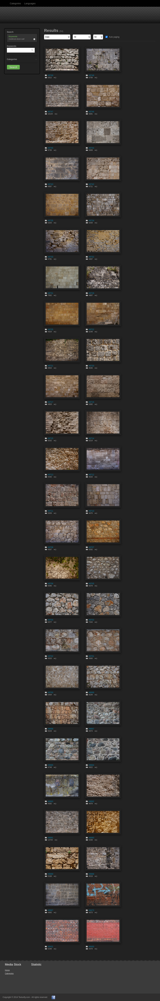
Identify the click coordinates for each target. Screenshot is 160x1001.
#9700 (50, 692)
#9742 (91, 184)
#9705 (91, 583)
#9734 (91, 220)
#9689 (50, 874)
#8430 (91, 946)
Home (7, 970)
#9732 (91, 257)
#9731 (50, 293)
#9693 (50, 801)
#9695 (50, 765)
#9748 (91, 75)
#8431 (50, 946)
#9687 (50, 910)
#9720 (91, 366)
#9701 (91, 656)
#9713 (50, 475)
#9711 (50, 511)
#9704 (50, 620)
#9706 (50, 583)
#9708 (50, 547)
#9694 (91, 765)
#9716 (91, 402)
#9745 (50, 148)
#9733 (50, 257)
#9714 (91, 438)
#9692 (91, 801)
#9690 (91, 838)
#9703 (91, 620)
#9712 (91, 475)
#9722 (91, 329)
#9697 (91, 729)
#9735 (50, 220)
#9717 (50, 402)
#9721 (50, 366)
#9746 (91, 112)
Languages (30, 3)
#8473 (91, 910)
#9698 (50, 729)
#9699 (91, 692)
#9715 (50, 438)
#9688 (91, 874)
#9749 (50, 75)
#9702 (50, 656)
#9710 (91, 511)
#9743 (50, 184)
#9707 (91, 547)
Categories (15, 3)
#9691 (50, 838)
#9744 (91, 148)
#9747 (50, 112)
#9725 (50, 329)
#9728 (91, 293)
